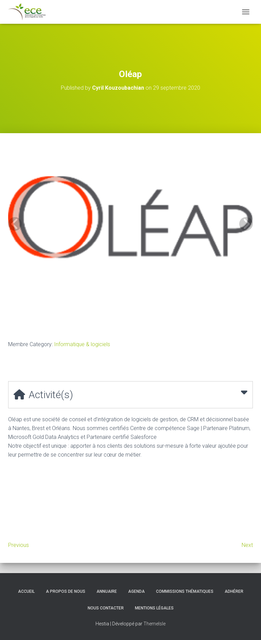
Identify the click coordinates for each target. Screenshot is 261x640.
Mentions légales (154, 608)
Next (247, 545)
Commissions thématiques (184, 591)
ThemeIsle (154, 623)
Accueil (26, 591)
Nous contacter (106, 608)
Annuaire (107, 591)
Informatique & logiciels (82, 344)
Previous (18, 545)
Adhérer (234, 591)
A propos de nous (65, 591)
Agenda (136, 591)
